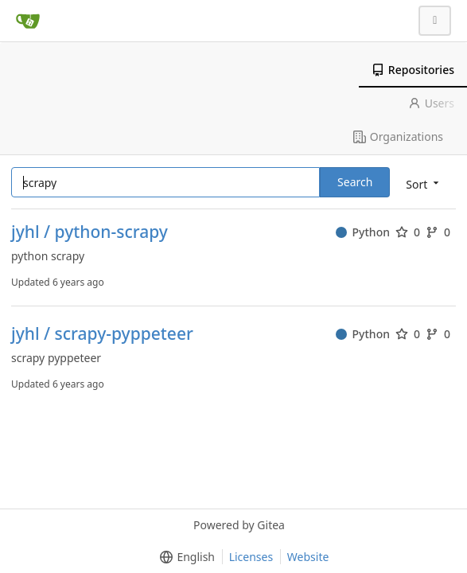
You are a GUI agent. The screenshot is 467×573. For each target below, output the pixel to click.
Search (354, 181)
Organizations (398, 136)
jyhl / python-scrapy (89, 232)
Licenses (251, 556)
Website (308, 556)
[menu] (423, 183)
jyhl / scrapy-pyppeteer (102, 334)
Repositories (413, 69)
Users (431, 103)
